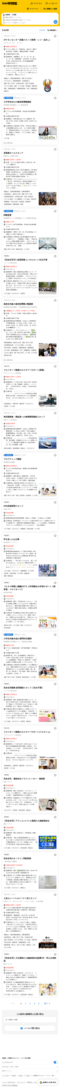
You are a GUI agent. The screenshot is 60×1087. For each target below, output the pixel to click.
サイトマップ (21, 1082)
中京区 (28, 1075)
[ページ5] (39, 1003)
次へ (46, 1003)
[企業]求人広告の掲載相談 (10, 1085)
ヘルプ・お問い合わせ (8, 1082)
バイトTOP (5, 1075)
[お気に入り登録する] (55, 36)
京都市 (21, 1075)
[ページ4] (34, 1003)
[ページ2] (26, 1003)
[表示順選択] (52, 30)
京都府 (14, 1075)
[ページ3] (30, 1003)
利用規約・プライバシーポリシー (37, 1082)
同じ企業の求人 (8, 143)
